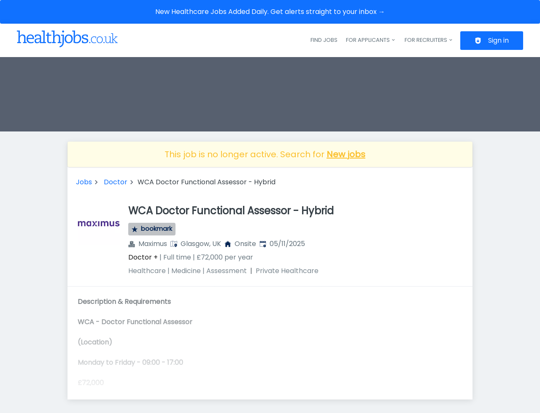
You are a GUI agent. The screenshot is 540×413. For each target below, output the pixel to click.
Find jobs (324, 40)
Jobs (84, 182)
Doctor (115, 182)
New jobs (346, 154)
